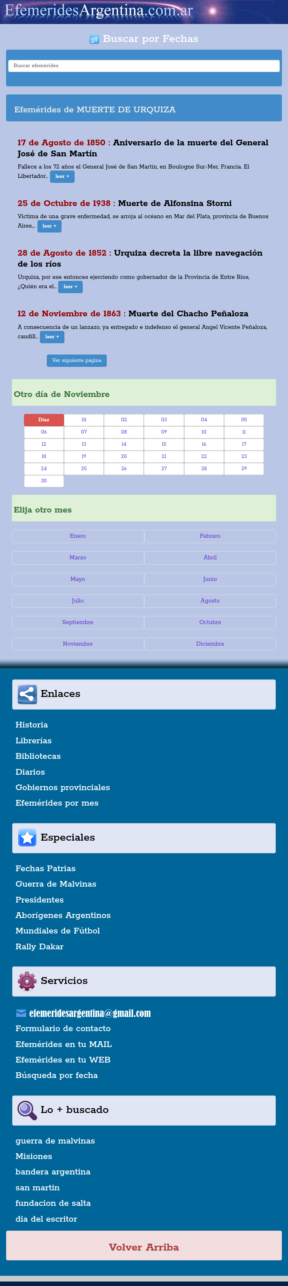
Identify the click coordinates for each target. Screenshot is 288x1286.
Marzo (78, 557)
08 (124, 432)
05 (244, 420)
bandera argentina (52, 1172)
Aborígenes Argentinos (63, 915)
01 (83, 420)
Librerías (33, 741)
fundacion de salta (53, 1203)
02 (124, 420)
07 (84, 432)
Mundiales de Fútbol (57, 931)
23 (244, 456)
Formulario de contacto (63, 1028)
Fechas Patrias (45, 868)
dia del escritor (46, 1219)
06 (44, 432)
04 (204, 420)
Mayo (77, 579)
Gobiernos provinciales (62, 787)
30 (44, 481)
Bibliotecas (38, 756)
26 (124, 469)
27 (164, 469)
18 (44, 456)
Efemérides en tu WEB (63, 1060)
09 (164, 432)
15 (164, 444)
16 (204, 444)
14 (123, 444)
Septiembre (77, 622)
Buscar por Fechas (144, 39)
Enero (78, 536)
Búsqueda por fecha (56, 1075)
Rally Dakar (39, 947)
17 (244, 444)
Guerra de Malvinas (56, 884)
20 (124, 456)
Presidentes (39, 900)
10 (204, 432)
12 (44, 444)
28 (204, 469)
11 (244, 432)
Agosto (210, 601)
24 (44, 469)
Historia (31, 725)
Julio (78, 601)
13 (83, 444)
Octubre (210, 622)
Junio (210, 579)
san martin (37, 1188)
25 (84, 469)
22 (204, 456)
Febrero (210, 536)
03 (164, 420)
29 (244, 469)
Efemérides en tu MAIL (63, 1044)
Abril (210, 557)
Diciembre (210, 644)
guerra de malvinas (55, 1141)
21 (164, 456)
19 (84, 456)
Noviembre (77, 644)
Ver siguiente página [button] (76, 360)
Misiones (33, 1156)
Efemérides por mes (57, 803)
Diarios (30, 772)
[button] (62, 177)
